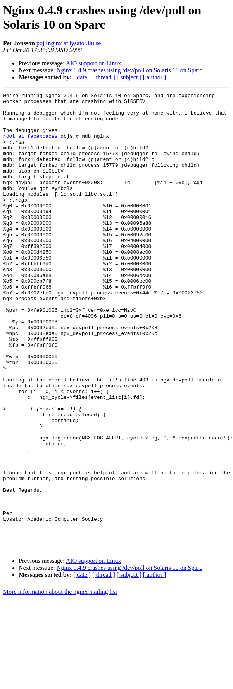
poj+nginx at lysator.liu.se (68, 43)
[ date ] (82, 77)
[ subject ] (129, 77)
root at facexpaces (30, 145)
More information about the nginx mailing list (60, 682)
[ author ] (154, 77)
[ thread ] (103, 77)
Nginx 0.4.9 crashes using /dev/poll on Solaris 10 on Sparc (129, 70)
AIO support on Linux (93, 63)
